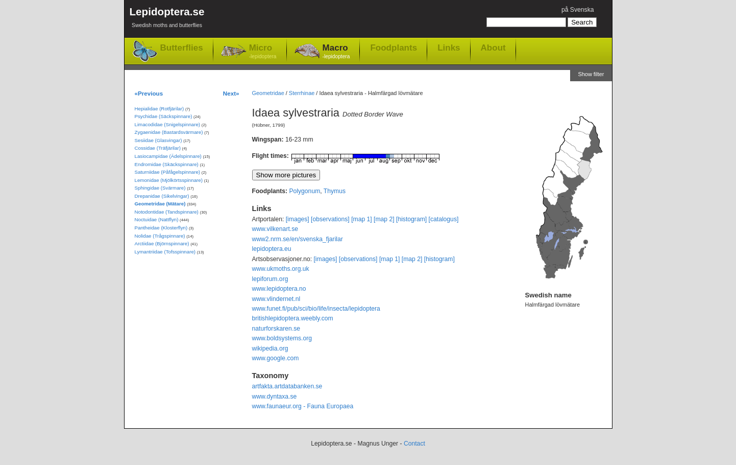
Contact (414, 443)
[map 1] (361, 219)
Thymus (335, 191)
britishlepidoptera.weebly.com (292, 318)
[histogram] (411, 219)
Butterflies (181, 48)
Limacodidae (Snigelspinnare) (168, 124)
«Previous (149, 93)
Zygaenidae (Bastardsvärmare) (169, 132)
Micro (263, 52)
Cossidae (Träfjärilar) (158, 148)
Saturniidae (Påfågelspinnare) (168, 172)
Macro (336, 52)
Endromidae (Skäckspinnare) (167, 164)
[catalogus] (444, 219)
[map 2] (384, 219)
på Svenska (577, 9)
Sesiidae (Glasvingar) (158, 140)
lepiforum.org (270, 279)
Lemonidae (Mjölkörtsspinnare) (169, 180)
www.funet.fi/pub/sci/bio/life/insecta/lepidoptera (316, 308)
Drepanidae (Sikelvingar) (162, 196)
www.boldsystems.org (282, 338)
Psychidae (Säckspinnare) (163, 116)
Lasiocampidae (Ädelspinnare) (168, 156)
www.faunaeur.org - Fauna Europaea (303, 406)
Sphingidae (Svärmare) (160, 188)
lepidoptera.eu (271, 248)
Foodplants (393, 47)
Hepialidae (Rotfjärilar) (159, 108)
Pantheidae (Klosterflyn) (161, 227)
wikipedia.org (270, 348)
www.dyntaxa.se (274, 396)
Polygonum (304, 191)
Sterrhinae (301, 93)
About (493, 47)
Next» (231, 93)
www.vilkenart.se (275, 228)
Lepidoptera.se (167, 19)
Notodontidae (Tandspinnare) (167, 212)
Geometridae (268, 93)
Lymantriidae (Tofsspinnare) (165, 251)
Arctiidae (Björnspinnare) (162, 243)
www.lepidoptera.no (279, 288)
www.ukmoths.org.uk (280, 268)
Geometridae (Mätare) (160, 203)
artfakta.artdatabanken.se (287, 386)
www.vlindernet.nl (276, 299)
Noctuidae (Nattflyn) (157, 219)
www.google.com (275, 358)
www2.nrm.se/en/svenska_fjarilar (297, 239)
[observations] (330, 219)
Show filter (591, 74)
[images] (297, 219)
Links (448, 47)
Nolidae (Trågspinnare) (160, 236)
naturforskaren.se (276, 328)
